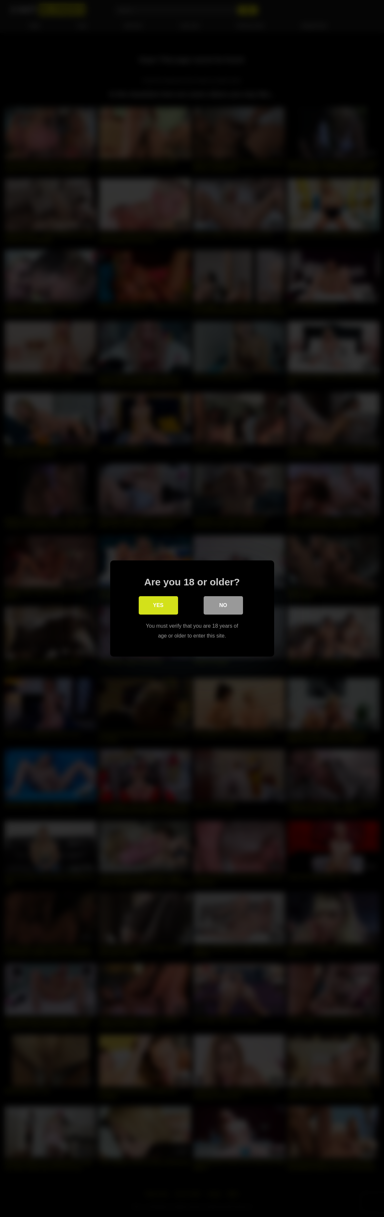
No (223, 605)
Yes (158, 605)
